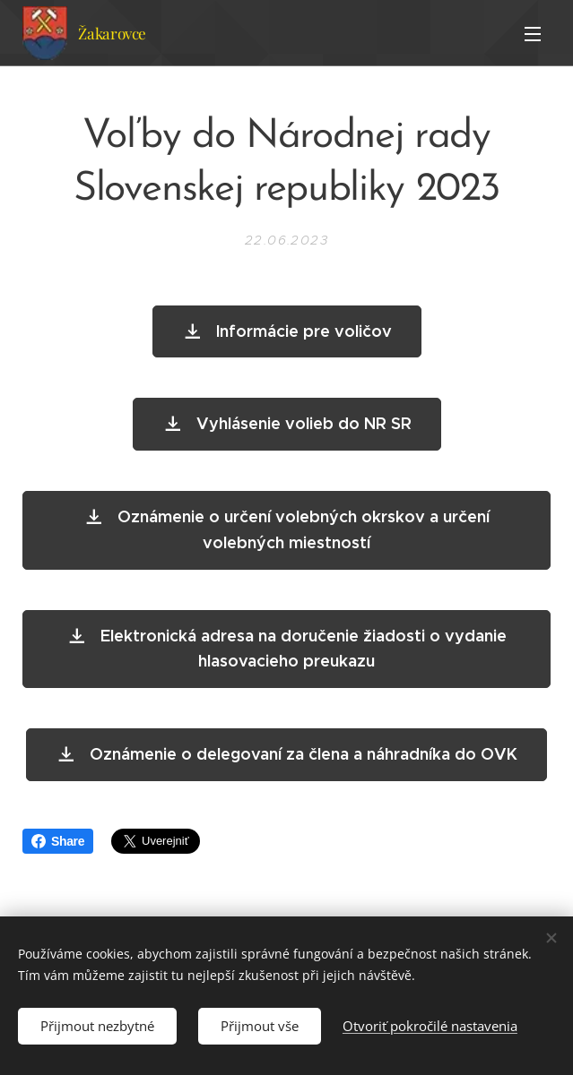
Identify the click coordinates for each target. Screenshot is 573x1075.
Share (57, 841)
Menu (533, 34)
